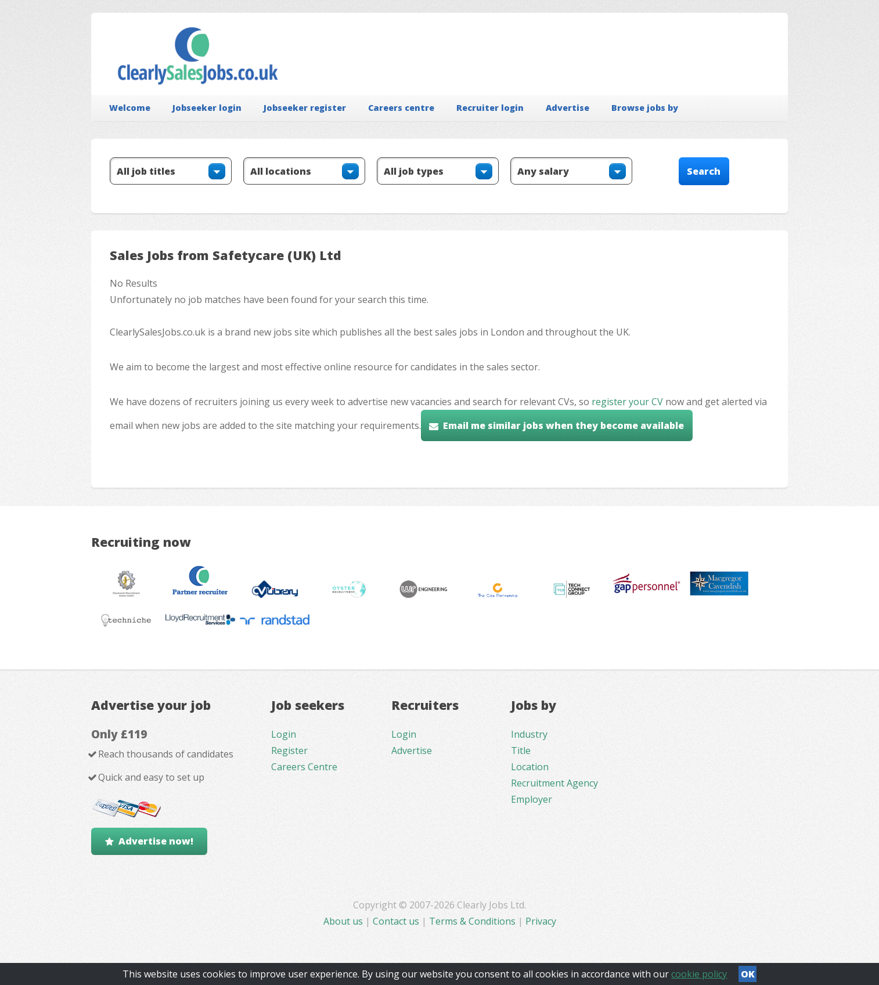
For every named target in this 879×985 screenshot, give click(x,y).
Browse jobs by (644, 107)
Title (521, 750)
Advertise (567, 107)
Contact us (397, 921)
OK (748, 974)
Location (530, 766)
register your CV (627, 401)
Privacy (540, 921)
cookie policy (699, 974)
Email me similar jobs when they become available (563, 425)
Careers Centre (304, 766)
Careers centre (401, 107)
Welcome (129, 107)
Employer (531, 799)
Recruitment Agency (554, 783)
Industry (529, 734)
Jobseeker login (207, 107)
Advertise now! (155, 841)
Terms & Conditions (472, 921)
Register (289, 750)
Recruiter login (490, 107)
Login (283, 734)
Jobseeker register (305, 107)
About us (344, 921)
